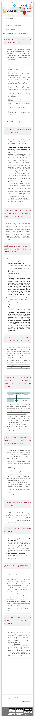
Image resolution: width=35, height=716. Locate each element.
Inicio (4, 33)
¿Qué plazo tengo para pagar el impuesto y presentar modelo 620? (19, 82)
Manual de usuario (13, 122)
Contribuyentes (10, 33)
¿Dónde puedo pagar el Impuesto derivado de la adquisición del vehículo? (19, 112)
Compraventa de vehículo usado (21, 33)
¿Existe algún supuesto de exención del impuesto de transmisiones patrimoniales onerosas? (19, 73)
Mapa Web (21, 698)
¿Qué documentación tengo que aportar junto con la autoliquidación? (19, 78)
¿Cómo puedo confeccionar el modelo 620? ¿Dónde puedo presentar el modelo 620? (19, 94)
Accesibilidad (15, 698)
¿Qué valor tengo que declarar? (17, 107)
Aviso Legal (8, 698)
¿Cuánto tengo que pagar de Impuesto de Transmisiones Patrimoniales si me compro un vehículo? (19, 88)
